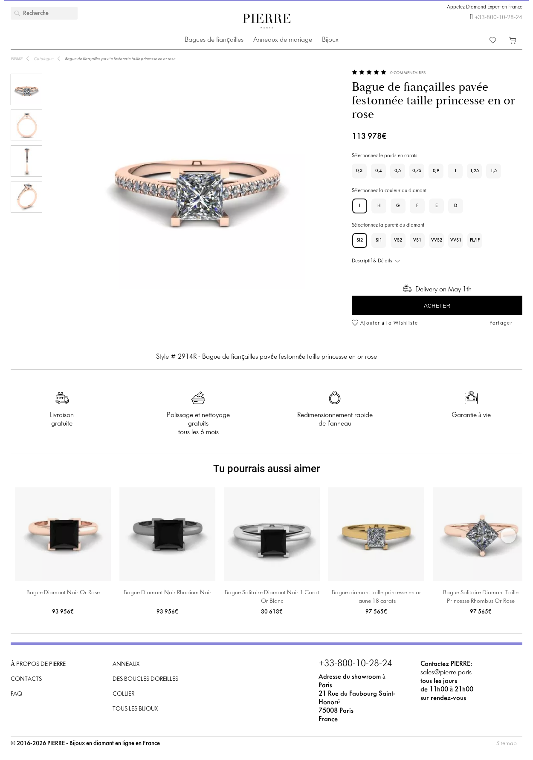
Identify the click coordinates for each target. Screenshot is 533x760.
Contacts (26, 679)
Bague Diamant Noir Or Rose (63, 593)
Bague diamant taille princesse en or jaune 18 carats (376, 597)
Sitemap (506, 743)
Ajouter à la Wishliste (389, 323)
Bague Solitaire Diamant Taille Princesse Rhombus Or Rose (481, 597)
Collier (123, 694)
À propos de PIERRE (38, 664)
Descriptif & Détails (372, 261)
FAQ (16, 694)
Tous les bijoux (135, 709)
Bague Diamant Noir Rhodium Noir (167, 593)
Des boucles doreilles (145, 679)
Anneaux (126, 664)
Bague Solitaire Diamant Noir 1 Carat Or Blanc (272, 597)
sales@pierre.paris (446, 672)
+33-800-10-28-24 (498, 17)
